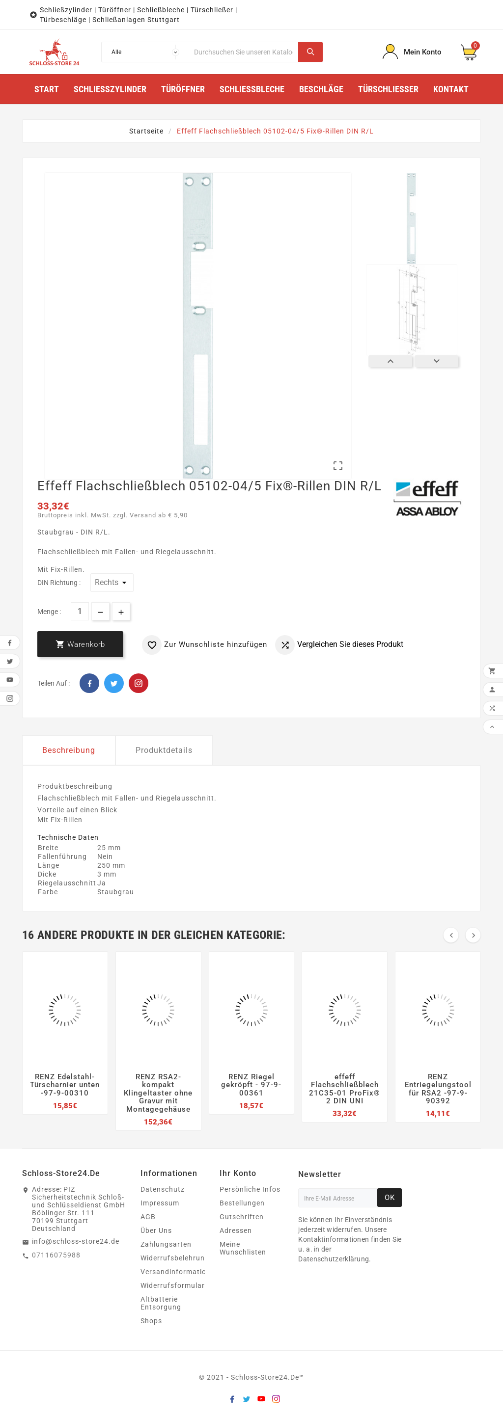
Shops (151, 1321)
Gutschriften (242, 1217)
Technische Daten (68, 837)
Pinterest (138, 683)
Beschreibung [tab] (68, 750)
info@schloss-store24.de (75, 1241)
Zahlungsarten (166, 1244)
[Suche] (243, 52)
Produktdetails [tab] (164, 750)
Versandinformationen (179, 1272)
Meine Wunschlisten (243, 1248)
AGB (148, 1217)
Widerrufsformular (172, 1285)
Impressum (159, 1203)
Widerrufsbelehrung (174, 1258)
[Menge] (80, 611)
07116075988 (56, 1255)
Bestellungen (242, 1203)
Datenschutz (162, 1189)
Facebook (89, 683)
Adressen (236, 1230)
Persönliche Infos (250, 1189)
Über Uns (156, 1230)
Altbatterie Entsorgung (160, 1303)
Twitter (114, 683)
